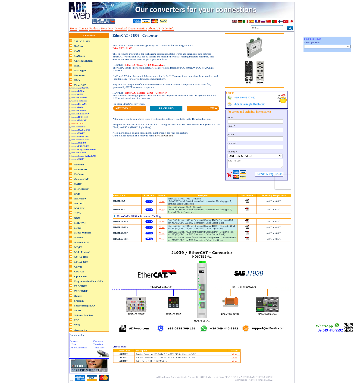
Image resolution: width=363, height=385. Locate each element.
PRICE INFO (166, 108)
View (162, 201)
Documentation (137, 28)
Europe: (74, 341)
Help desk (107, 28)
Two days (98, 344)
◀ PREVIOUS (123, 108)
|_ (78, 101)
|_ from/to (79, 88)
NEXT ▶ (212, 108)
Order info (168, 28)
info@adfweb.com (163, 135)
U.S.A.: (73, 344)
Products (94, 28)
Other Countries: (78, 347)
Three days (99, 347)
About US (154, 28)
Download (121, 28)
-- (177, 28)
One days (98, 341)
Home (74, 28)
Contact (83, 28)
